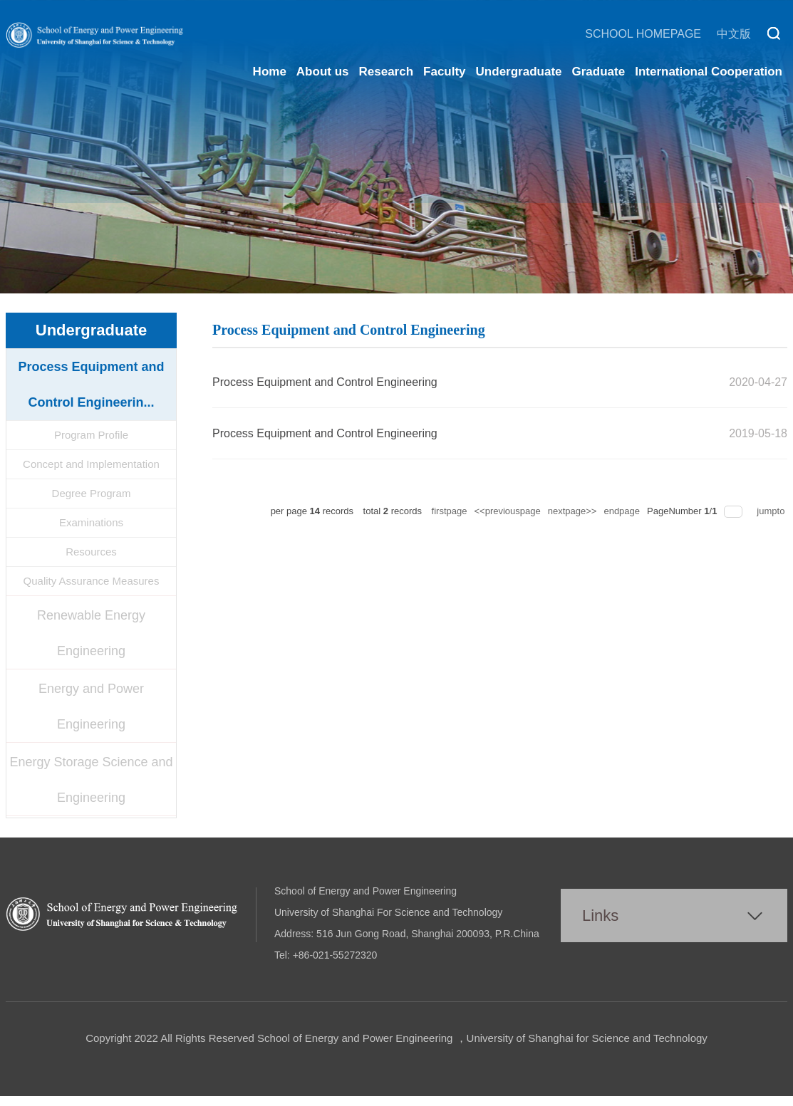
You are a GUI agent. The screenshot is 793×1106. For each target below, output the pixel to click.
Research (386, 71)
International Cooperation (708, 71)
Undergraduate (519, 71)
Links (600, 915)
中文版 (734, 34)
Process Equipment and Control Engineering (324, 382)
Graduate (599, 71)
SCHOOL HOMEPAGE (643, 34)
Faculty (444, 71)
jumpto (772, 511)
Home (269, 71)
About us (322, 71)
